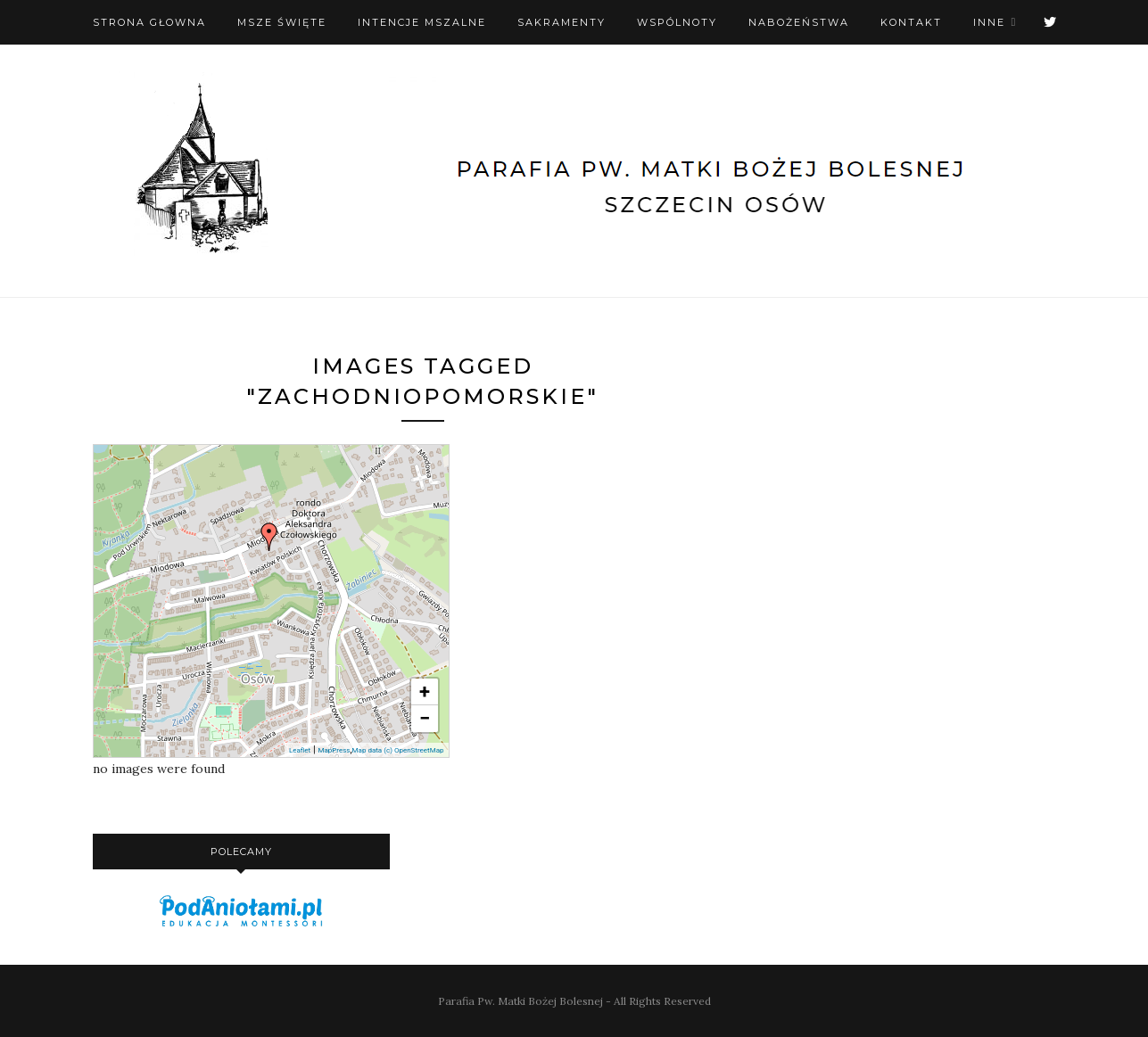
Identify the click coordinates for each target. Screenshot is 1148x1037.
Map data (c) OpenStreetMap (398, 750)
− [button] (424, 718)
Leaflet (299, 750)
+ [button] (424, 691)
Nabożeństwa (798, 22)
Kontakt (911, 22)
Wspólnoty (677, 22)
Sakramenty (561, 22)
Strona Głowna (149, 22)
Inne (989, 22)
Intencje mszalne (422, 22)
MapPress (334, 750)
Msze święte (281, 22)
